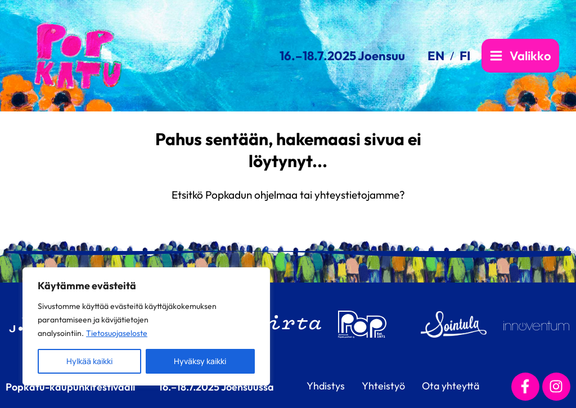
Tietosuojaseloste (116, 333)
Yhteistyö (383, 385)
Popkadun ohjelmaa (251, 194)
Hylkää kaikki (89, 361)
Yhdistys (326, 385)
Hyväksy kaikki (200, 361)
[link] (441, 56)
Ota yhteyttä (450, 385)
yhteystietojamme (356, 194)
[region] (146, 326)
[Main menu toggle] (520, 56)
